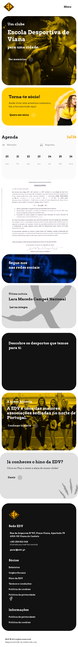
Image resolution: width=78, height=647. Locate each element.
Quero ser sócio (23, 115)
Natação (11, 145)
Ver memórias (20, 59)
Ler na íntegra (23, 307)
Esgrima (50, 145)
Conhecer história (23, 425)
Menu (67, 6)
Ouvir (15, 477)
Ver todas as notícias (25, 218)
